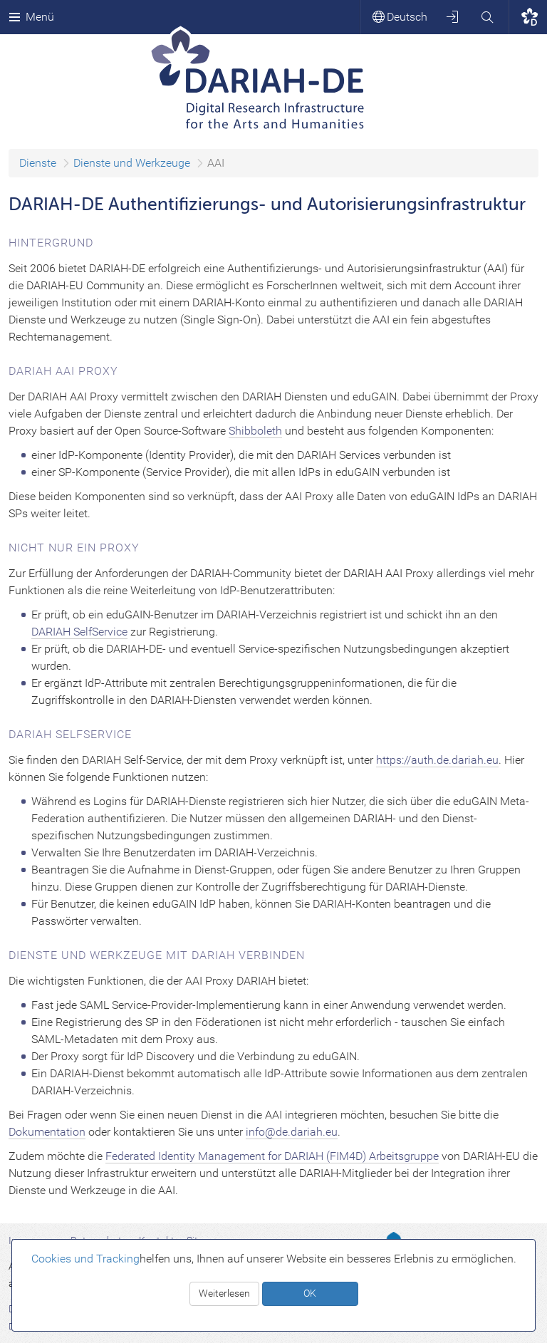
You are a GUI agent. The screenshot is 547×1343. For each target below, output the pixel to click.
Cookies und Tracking (85, 1258)
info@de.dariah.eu (292, 1132)
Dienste (37, 163)
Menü (31, 17)
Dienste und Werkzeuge (131, 163)
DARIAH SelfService (79, 631)
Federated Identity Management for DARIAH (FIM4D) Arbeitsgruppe (272, 1156)
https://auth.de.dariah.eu (437, 760)
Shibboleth (255, 430)
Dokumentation (47, 1132)
